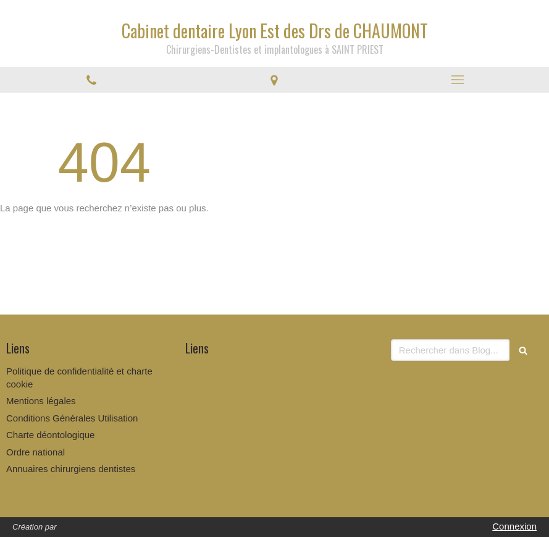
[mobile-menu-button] (457, 79)
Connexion (514, 526)
